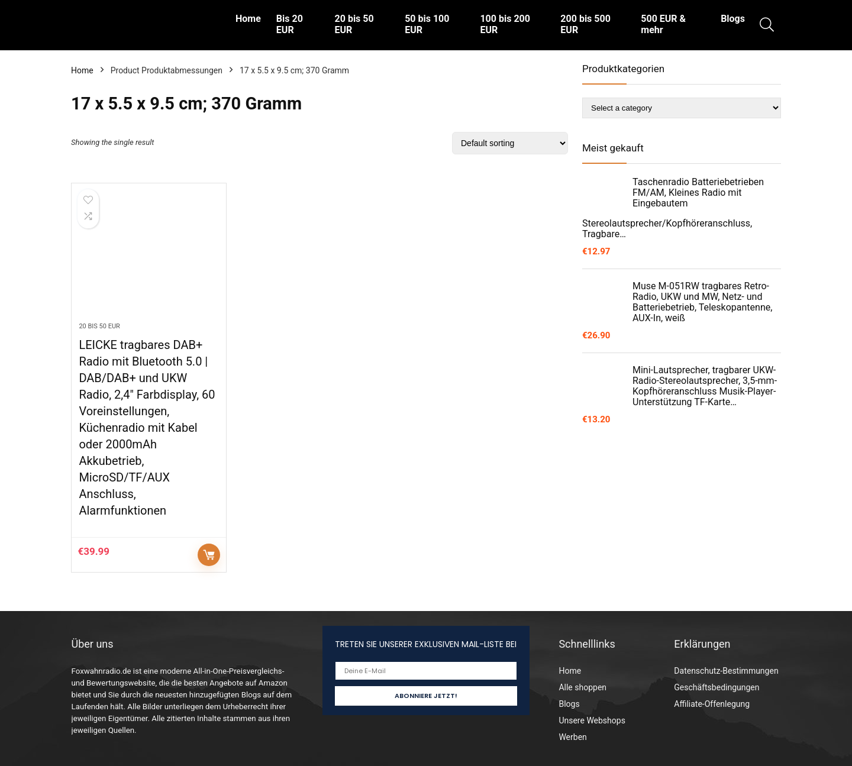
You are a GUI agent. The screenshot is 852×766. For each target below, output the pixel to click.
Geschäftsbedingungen (716, 687)
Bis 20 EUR (289, 24)
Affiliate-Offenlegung (712, 704)
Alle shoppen (582, 687)
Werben (572, 737)
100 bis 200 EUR (505, 24)
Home (248, 18)
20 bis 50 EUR (354, 24)
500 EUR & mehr (663, 24)
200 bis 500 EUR (585, 24)
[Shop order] (510, 143)
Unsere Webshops (592, 720)
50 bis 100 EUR (427, 24)
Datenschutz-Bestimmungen (726, 670)
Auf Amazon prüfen (209, 555)
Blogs (733, 18)
